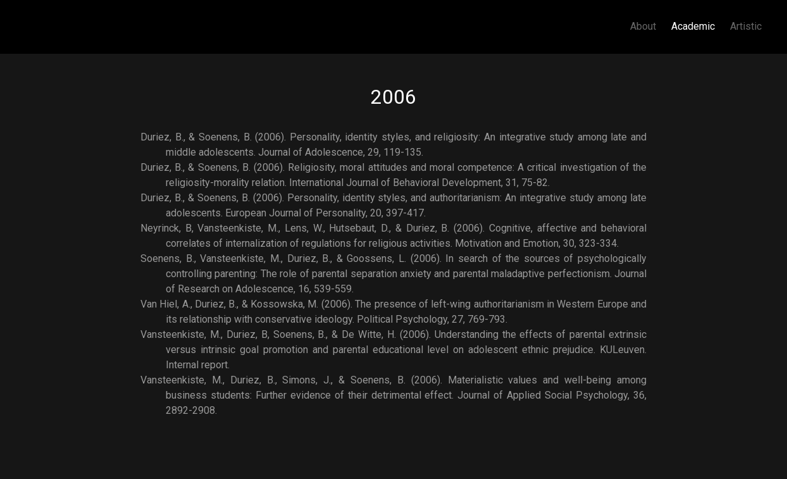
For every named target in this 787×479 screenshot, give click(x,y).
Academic (693, 26)
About (643, 26)
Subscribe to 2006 (145, 423)
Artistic (746, 26)
